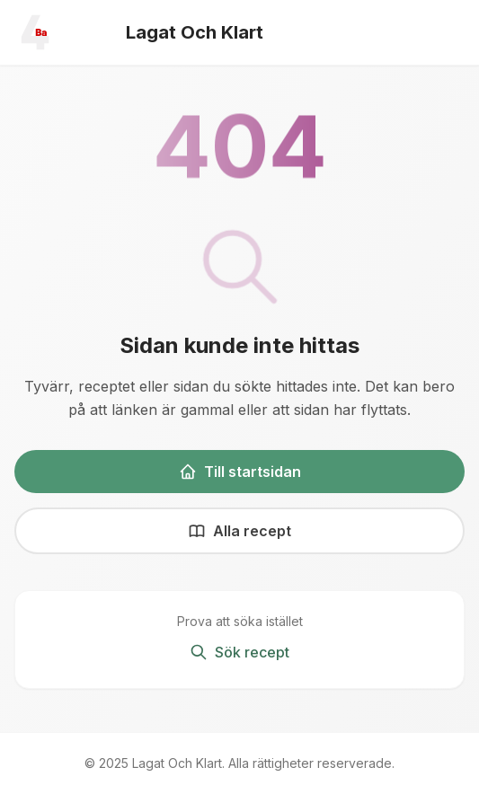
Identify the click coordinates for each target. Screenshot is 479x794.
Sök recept (239, 652)
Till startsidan (240, 472)
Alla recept (239, 531)
